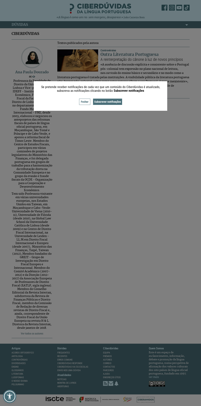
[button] (9, 396)
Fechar (85, 102)
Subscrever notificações (107, 102)
